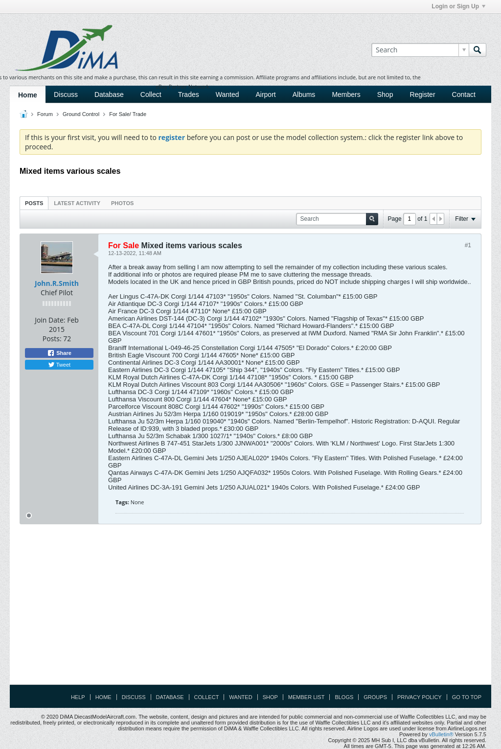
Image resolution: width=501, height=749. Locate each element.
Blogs (344, 697)
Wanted (227, 94)
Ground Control (81, 114)
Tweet (59, 364)
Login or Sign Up (458, 6)
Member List (306, 697)
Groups (375, 697)
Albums (304, 94)
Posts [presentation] (34, 203)
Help (78, 697)
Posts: (52, 338)
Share (59, 353)
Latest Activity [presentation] (77, 203)
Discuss (66, 94)
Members (346, 94)
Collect (150, 94)
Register (422, 94)
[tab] (34, 203)
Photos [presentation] (122, 203)
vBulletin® (441, 734)
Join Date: (50, 320)
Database (109, 94)
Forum (45, 114)
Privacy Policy (419, 697)
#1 (468, 245)
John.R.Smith (57, 283)
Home (27, 95)
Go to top (466, 697)
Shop (385, 94)
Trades (188, 94)
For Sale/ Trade (127, 114)
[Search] (420, 50)
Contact (464, 94)
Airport (265, 94)
